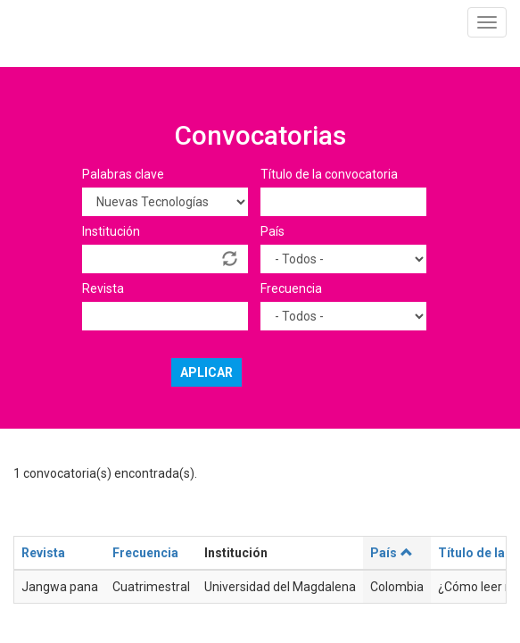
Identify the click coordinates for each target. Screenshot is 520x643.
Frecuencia (291, 288)
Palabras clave (123, 174)
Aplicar (206, 372)
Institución (111, 231)
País (272, 231)
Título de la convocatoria (329, 174)
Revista (103, 288)
